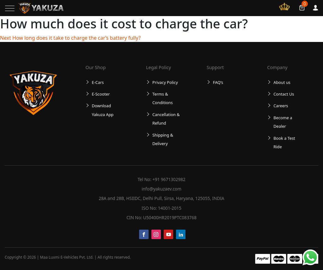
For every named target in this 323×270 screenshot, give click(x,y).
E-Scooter (101, 94)
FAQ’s (218, 82)
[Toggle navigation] (10, 8)
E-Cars (98, 82)
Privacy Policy (165, 82)
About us (282, 82)
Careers (280, 106)
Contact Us (283, 94)
